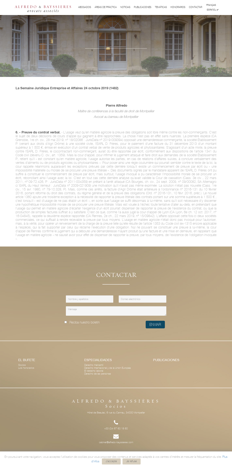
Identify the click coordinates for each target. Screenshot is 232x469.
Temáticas (161, 7)
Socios (22, 364)
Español (213, 10)
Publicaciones (142, 7)
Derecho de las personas (97, 373)
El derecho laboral (93, 370)
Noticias (125, 7)
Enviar (155, 324)
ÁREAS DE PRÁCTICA (106, 7)
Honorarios (177, 7)
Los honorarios (26, 367)
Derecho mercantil (93, 364)
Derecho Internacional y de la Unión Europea (107, 367)
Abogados (84, 7)
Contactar (195, 7)
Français (212, 4)
